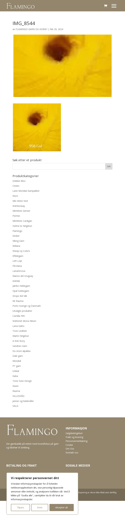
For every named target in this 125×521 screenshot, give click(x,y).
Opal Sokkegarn (21, 290)
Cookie (69, 444)
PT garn (17, 365)
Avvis (39, 507)
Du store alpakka (21, 351)
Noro (15, 195)
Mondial (17, 360)
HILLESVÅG (18, 396)
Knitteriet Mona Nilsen (24, 320)
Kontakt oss (72, 452)
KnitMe (16, 281)
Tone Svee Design (22, 380)
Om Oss (70, 448)
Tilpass (20, 507)
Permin (16, 215)
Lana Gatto (18, 326)
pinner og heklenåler (23, 401)
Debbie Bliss (19, 180)
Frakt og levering (74, 437)
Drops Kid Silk (20, 295)
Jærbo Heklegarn (21, 285)
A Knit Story (19, 340)
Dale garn (18, 355)
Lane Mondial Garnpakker (26, 190)
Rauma (16, 390)
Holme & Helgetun (22, 225)
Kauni (15, 385)
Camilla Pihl (19, 315)
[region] (42, 494)
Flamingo (17, 230)
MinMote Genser (21, 210)
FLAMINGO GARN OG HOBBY (31, 29)
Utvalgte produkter (22, 310)
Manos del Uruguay (23, 275)
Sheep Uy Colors (21, 250)
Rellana (16, 245)
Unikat (16, 371)
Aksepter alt (61, 507)
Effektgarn (18, 255)
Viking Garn (18, 240)
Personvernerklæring (76, 441)
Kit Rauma (18, 300)
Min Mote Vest (20, 200)
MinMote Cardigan (22, 220)
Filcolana (17, 265)
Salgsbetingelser (74, 433)
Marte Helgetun (21, 335)
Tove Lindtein (20, 330)
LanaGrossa (19, 270)
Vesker (16, 235)
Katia (15, 376)
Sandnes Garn (20, 345)
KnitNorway (19, 205)
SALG (15, 405)
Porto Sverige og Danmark (27, 305)
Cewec (16, 185)
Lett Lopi (17, 260)
